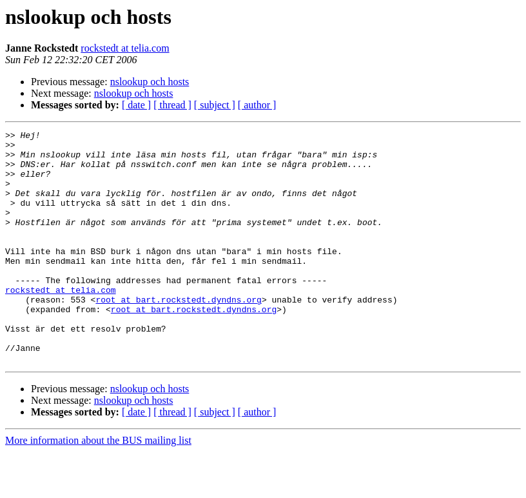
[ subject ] (214, 104)
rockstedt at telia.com (125, 48)
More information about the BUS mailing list (98, 486)
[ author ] (257, 104)
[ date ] (136, 104)
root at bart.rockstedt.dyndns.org (178, 334)
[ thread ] (172, 104)
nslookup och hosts (150, 81)
